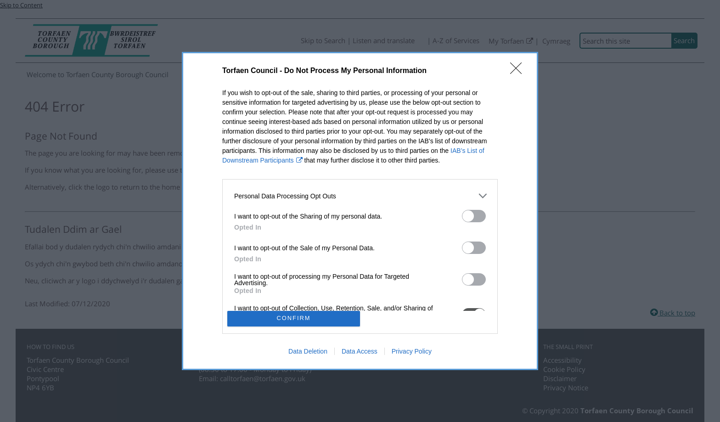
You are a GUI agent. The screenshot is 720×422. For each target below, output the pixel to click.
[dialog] (360, 211)
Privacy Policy (412, 351)
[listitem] (360, 196)
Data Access (359, 351)
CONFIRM (293, 318)
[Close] (519, 71)
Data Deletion (307, 351)
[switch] (474, 216)
